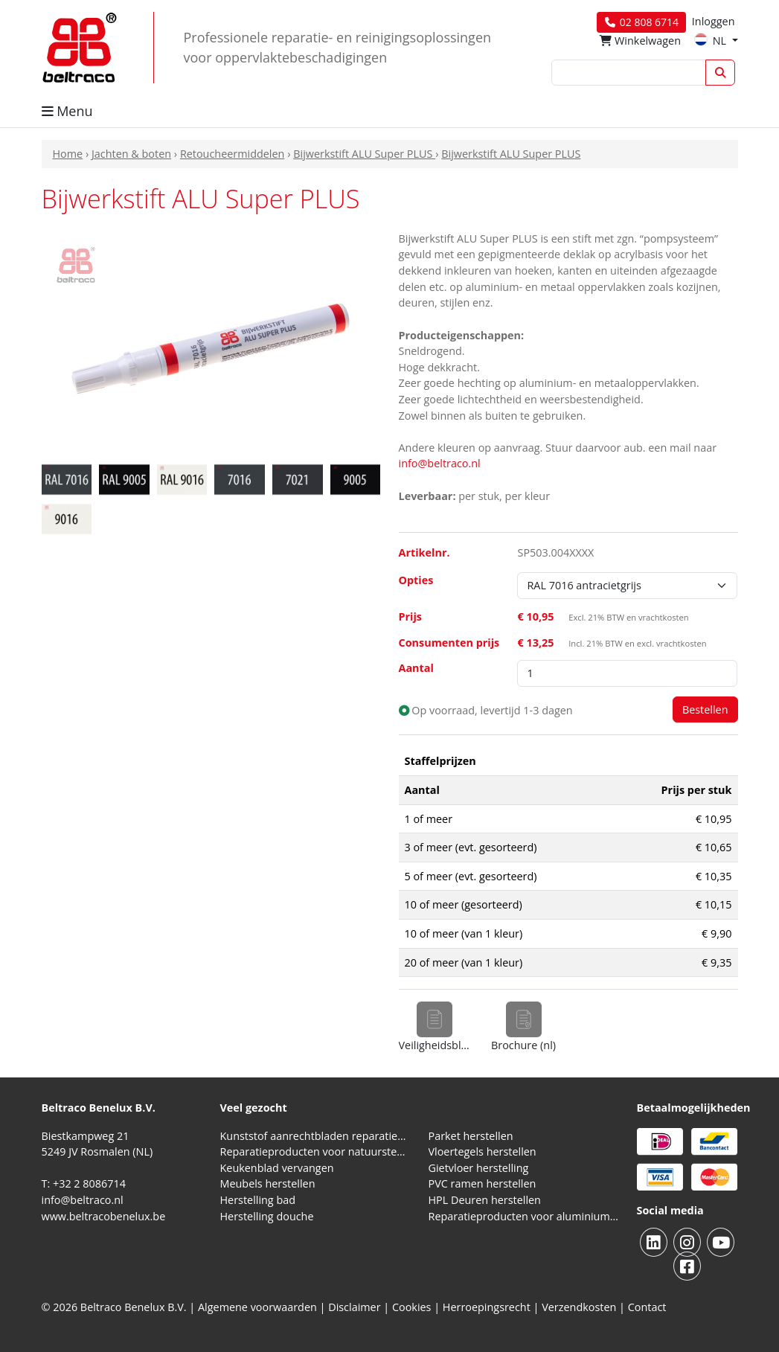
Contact (647, 1307)
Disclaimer (354, 1307)
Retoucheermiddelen (232, 154)
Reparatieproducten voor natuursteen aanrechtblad (315, 1151)
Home (68, 154)
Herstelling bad (258, 1200)
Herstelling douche (267, 1216)
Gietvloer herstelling (479, 1168)
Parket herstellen (471, 1136)
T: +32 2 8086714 (84, 1183)
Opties (416, 580)
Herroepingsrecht (488, 1307)
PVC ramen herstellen (482, 1183)
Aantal (416, 668)
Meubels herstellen (267, 1183)
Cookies (412, 1307)
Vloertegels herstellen (482, 1151)
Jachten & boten (131, 154)
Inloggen (713, 21)
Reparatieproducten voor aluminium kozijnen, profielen (524, 1216)
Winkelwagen (640, 40)
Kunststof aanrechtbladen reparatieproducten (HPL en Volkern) (315, 1136)
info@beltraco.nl (440, 463)
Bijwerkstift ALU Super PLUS (364, 154)
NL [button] (711, 40)
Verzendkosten (579, 1307)
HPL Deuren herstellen (485, 1200)
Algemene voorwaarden (257, 1307)
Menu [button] (67, 111)
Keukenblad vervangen (277, 1168)
